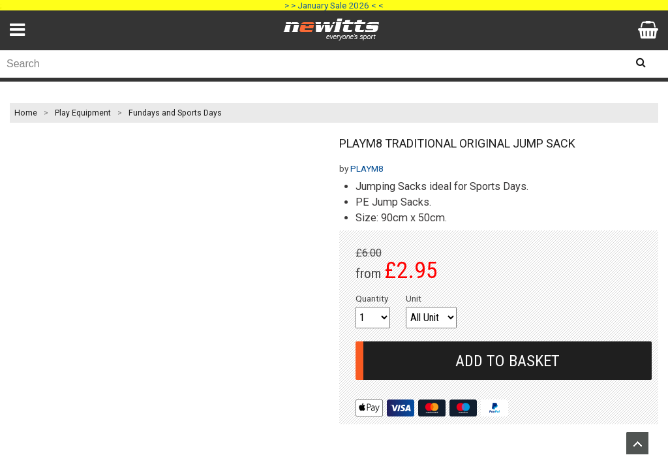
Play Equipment (83, 113)
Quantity (372, 298)
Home (25, 113)
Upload (637, 443)
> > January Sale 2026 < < (334, 5)
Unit (413, 298)
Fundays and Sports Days (175, 113)
